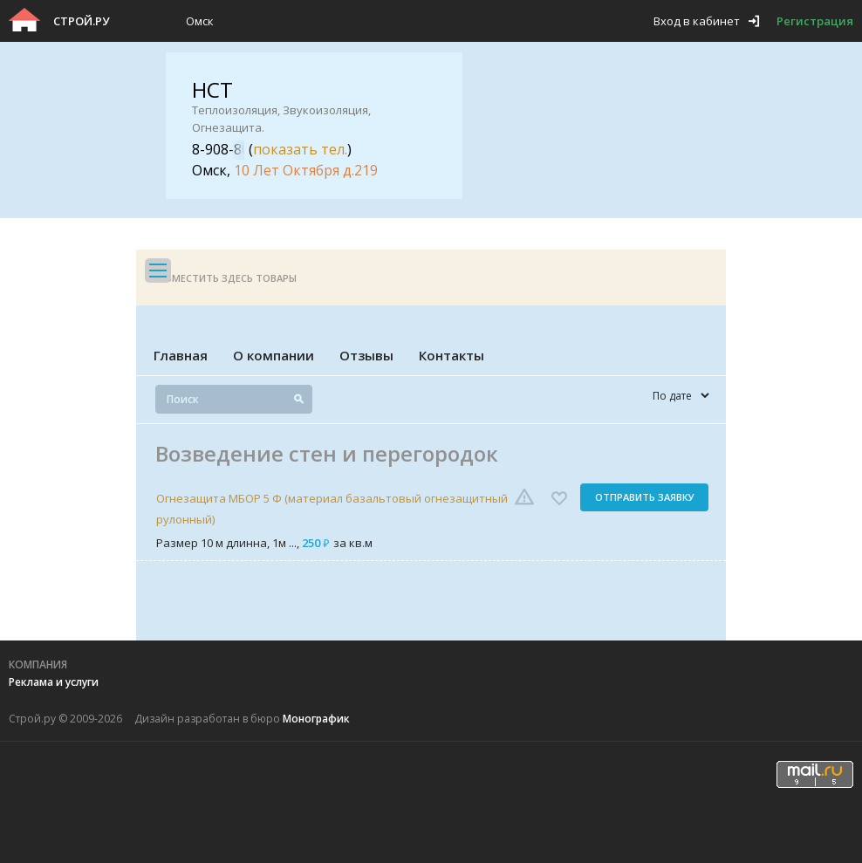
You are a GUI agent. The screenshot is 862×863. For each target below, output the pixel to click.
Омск (200, 21)
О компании (273, 355)
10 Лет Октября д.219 (306, 170)
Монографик (316, 718)
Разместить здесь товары (225, 277)
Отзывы (366, 355)
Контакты (451, 355)
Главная (181, 355)
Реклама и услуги (54, 682)
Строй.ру (81, 21)
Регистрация (814, 21)
